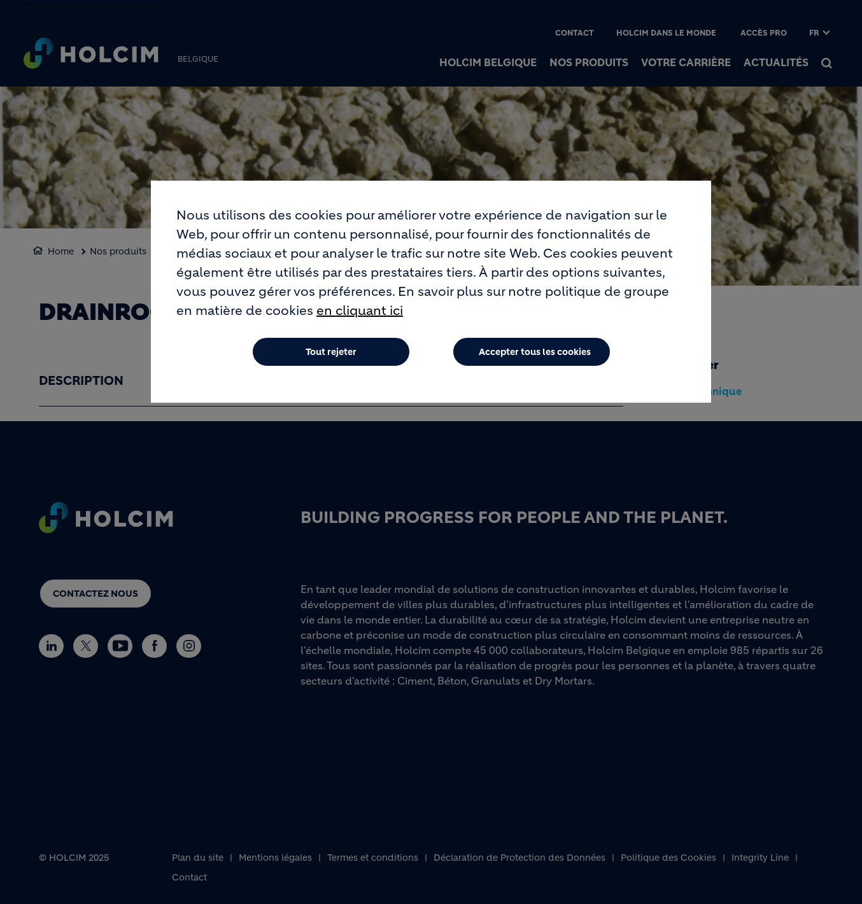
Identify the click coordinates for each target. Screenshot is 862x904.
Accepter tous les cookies (535, 355)
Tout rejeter (331, 355)
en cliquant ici (359, 314)
